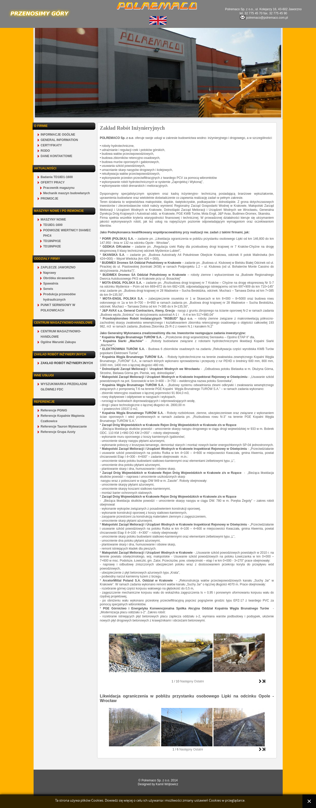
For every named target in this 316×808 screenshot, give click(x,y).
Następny (186, 681)
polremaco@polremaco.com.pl (263, 17)
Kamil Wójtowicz (167, 784)
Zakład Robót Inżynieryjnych (132, 128)
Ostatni (199, 681)
